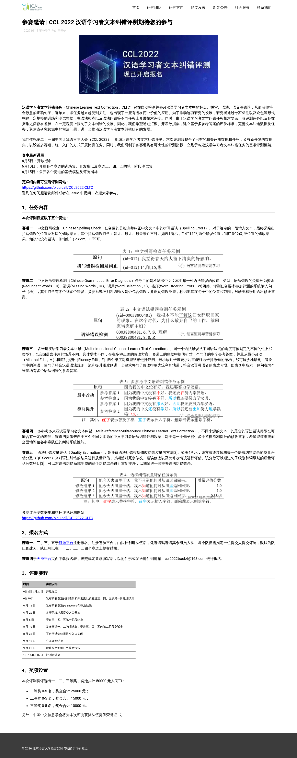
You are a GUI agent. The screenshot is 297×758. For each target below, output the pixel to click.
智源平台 (66, 543)
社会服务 (242, 7)
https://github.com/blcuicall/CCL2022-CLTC (57, 187)
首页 (136, 7)
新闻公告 (220, 7)
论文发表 (198, 7)
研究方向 (176, 7)
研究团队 (154, 7)
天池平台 (44, 558)
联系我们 (264, 7)
